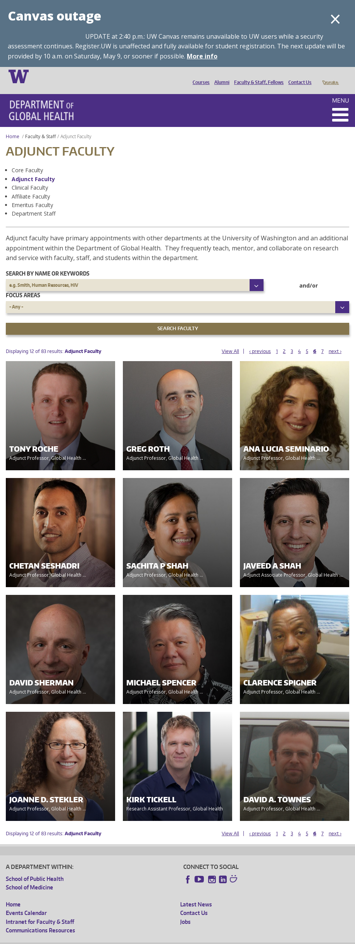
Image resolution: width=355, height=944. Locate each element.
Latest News (196, 893)
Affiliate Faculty (31, 185)
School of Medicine (29, 876)
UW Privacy (108, 938)
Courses (199, 76)
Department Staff (33, 202)
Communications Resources (40, 919)
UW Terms (140, 938)
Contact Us (298, 76)
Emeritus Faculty (32, 194)
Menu (340, 89)
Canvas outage (54, 15)
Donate (330, 76)
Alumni (219, 76)
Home (12, 125)
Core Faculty (27, 159)
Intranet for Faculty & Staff (40, 911)
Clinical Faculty (30, 176)
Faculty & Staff (40, 125)
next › (335, 340)
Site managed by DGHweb (186, 938)
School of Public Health (35, 868)
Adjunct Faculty (33, 168)
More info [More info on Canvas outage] (202, 56)
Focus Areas (23, 284)
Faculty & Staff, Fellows (257, 76)
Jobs (185, 911)
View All (230, 340)
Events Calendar (26, 902)
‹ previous (260, 340)
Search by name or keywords (48, 262)
